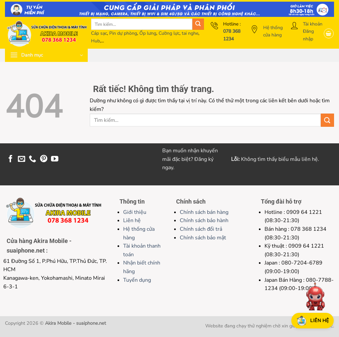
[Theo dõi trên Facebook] (10, 159)
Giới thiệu (134, 212)
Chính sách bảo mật (203, 237)
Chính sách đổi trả (201, 229)
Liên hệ (132, 220)
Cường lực (169, 33)
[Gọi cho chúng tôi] (32, 159)
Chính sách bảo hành (204, 220)
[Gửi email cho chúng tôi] (21, 159)
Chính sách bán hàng (204, 212)
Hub (95, 41)
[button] (329, 33)
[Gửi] (198, 24)
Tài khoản (312, 24)
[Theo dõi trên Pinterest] (43, 159)
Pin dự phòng (123, 33)
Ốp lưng (147, 33)
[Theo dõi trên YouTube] (54, 159)
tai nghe (190, 33)
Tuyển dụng (137, 280)
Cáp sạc (99, 33)
